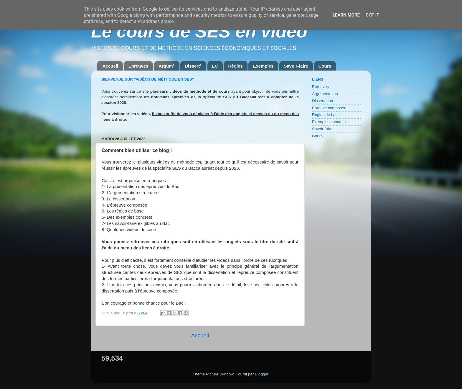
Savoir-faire (296, 65)
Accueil (110, 65)
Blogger (261, 374)
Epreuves (138, 65)
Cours (325, 65)
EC (215, 65)
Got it (372, 15)
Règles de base (326, 114)
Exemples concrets (329, 122)
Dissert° (193, 65)
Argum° (166, 65)
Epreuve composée (329, 108)
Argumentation (325, 93)
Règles (235, 65)
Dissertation (322, 101)
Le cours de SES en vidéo (199, 31)
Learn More (346, 15)
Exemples (263, 65)
